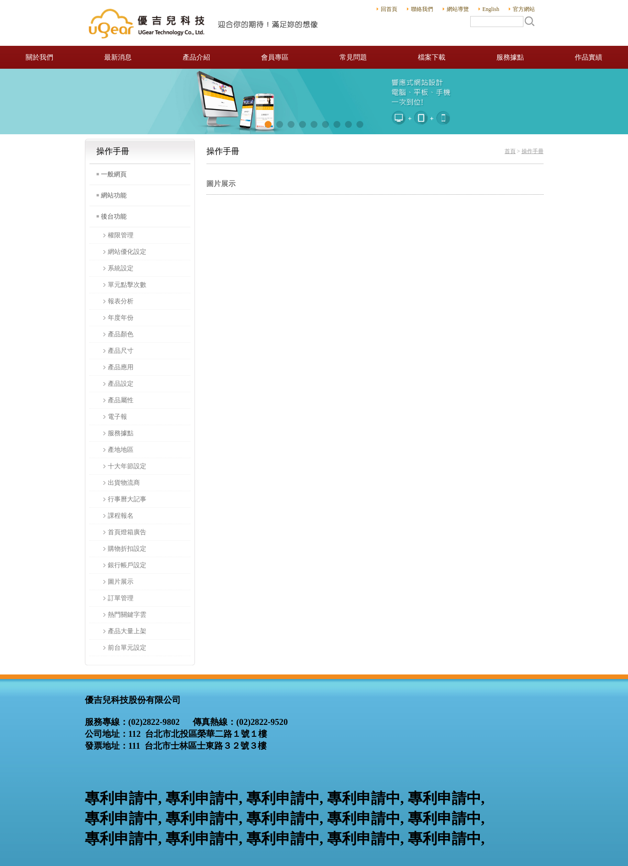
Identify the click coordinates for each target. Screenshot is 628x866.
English (491, 9)
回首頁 (389, 9)
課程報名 (120, 515)
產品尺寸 (120, 350)
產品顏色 (120, 334)
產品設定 (120, 383)
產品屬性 (120, 400)
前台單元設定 (127, 647)
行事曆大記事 (127, 499)
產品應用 (120, 367)
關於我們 (39, 57)
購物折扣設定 (127, 548)
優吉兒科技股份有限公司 (204, 23)
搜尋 (529, 21)
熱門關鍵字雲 (127, 614)
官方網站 (524, 9)
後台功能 (114, 216)
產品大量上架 (127, 631)
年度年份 (120, 317)
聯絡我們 (422, 9)
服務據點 (510, 57)
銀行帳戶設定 (127, 565)
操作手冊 (533, 151)
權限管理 (120, 235)
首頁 (510, 151)
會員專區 (275, 57)
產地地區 (120, 449)
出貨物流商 (124, 482)
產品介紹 (196, 57)
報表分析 (120, 301)
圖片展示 (120, 581)
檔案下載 (431, 57)
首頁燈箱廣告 (127, 532)
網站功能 (114, 195)
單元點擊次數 (127, 284)
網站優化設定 (127, 251)
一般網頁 (114, 174)
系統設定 (120, 268)
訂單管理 (120, 598)
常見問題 (353, 57)
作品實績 (588, 57)
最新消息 (118, 57)
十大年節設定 (127, 466)
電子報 (117, 416)
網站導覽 (458, 9)
